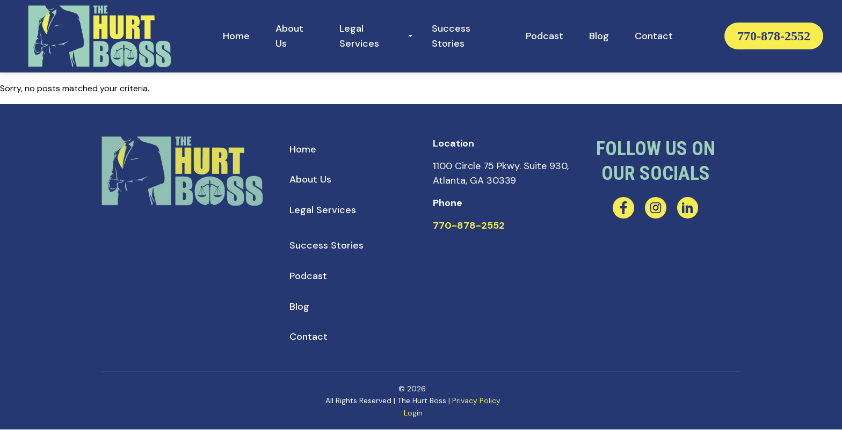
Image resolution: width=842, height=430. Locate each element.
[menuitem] (236, 36)
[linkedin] (688, 207)
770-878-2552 (773, 36)
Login (413, 413)
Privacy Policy (476, 401)
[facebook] (623, 207)
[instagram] (655, 207)
